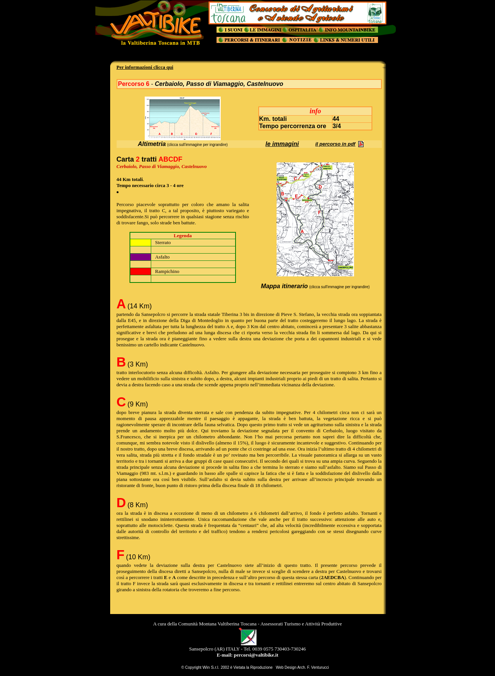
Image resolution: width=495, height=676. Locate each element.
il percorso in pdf (335, 144)
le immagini (282, 144)
